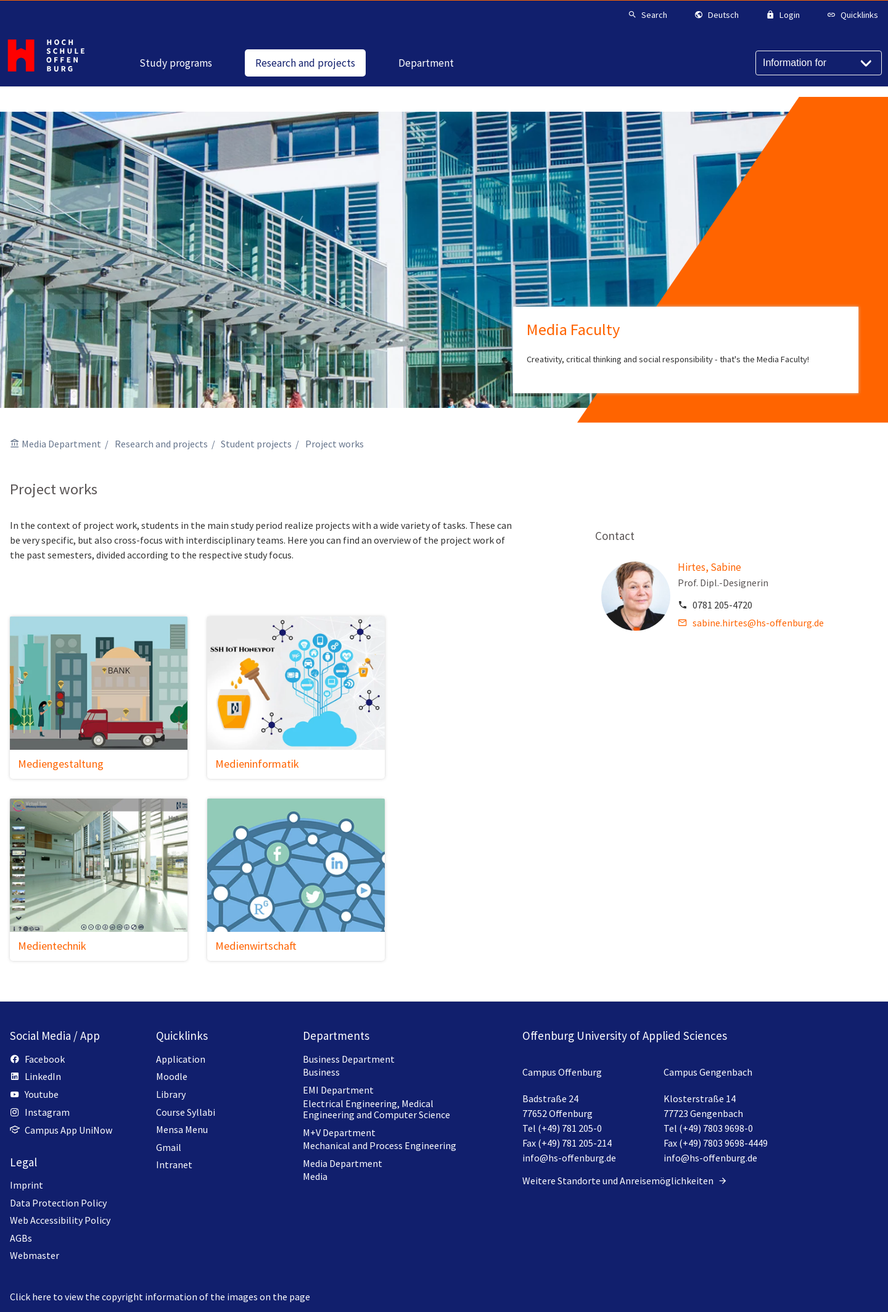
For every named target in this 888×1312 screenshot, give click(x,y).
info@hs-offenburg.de (569, 1158)
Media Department (61, 444)
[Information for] (818, 63)
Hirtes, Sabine (709, 567)
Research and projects (161, 444)
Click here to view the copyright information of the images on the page (160, 1296)
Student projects (256, 444)
